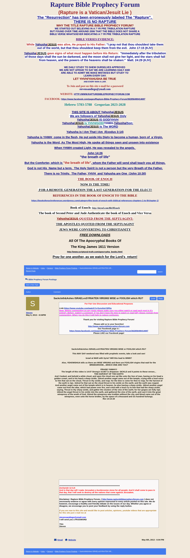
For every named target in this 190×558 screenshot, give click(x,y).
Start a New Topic (32, 285)
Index (43, 268)
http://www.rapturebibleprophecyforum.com (108, 326)
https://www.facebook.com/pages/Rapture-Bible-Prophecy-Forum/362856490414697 (108, 331)
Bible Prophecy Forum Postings (66, 268)
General (50, 268)
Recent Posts (30, 271)
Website (72, 540)
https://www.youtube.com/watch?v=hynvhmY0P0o (88, 308)
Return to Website (32, 268)
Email (60, 540)
